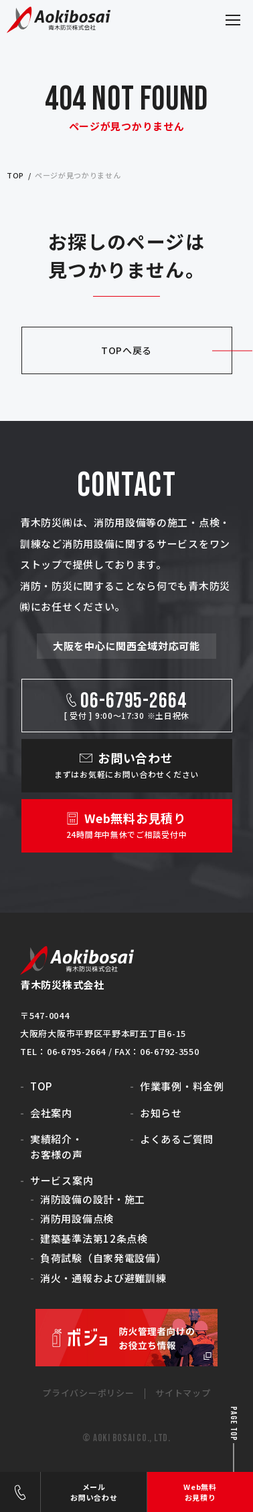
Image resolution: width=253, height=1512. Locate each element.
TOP (41, 1086)
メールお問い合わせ (93, 1492)
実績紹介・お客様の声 (56, 1146)
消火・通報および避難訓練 (103, 1278)
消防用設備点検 (77, 1218)
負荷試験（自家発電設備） (103, 1258)
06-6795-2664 (20, 1492)
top (15, 175)
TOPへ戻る (126, 350)
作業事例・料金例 (182, 1086)
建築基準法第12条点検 (94, 1238)
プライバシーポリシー (88, 1392)
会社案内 (51, 1113)
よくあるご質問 (177, 1139)
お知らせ (161, 1113)
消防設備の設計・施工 (92, 1199)
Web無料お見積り (200, 1492)
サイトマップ (182, 1392)
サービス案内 (61, 1180)
